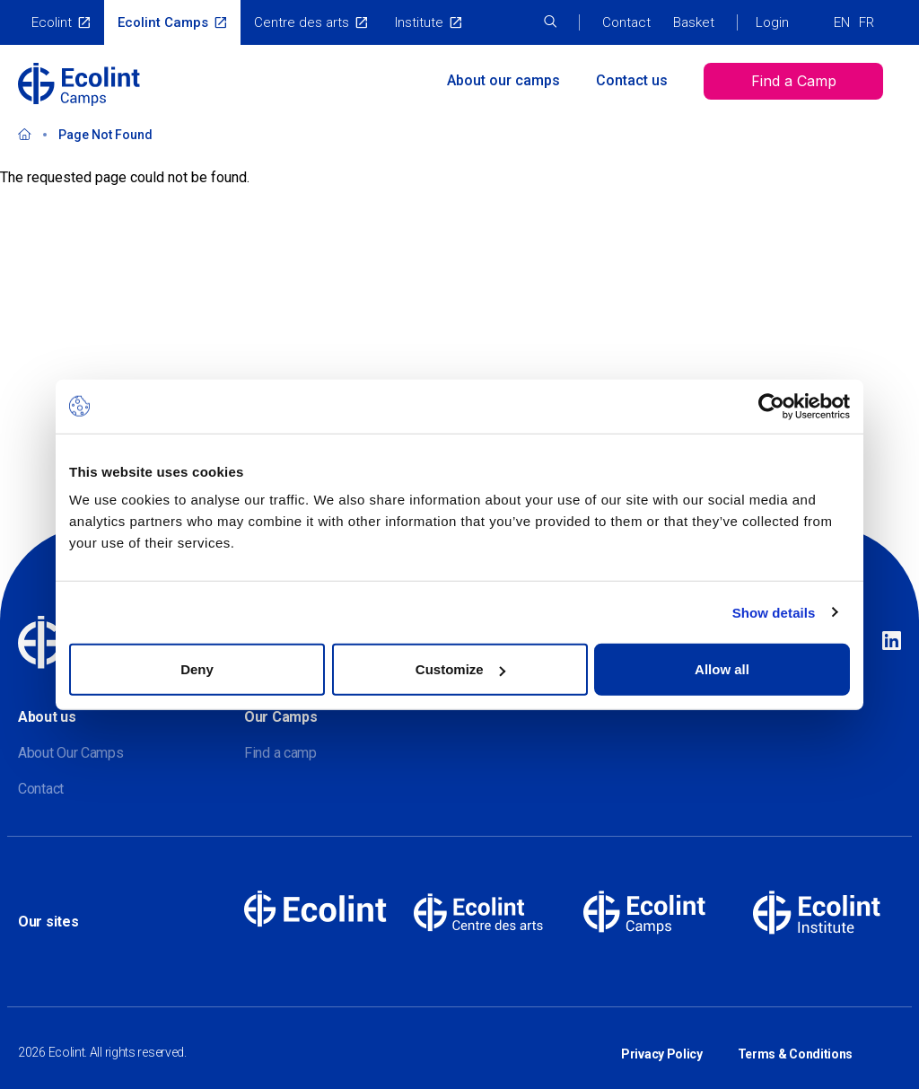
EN (842, 22)
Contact (626, 22)
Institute (419, 22)
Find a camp (280, 752)
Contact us (632, 80)
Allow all (722, 669)
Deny (197, 669)
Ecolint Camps (163, 22)
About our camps (503, 80)
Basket (693, 22)
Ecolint (51, 22)
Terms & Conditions (795, 1042)
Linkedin (891, 642)
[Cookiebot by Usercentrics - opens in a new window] (771, 405)
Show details (774, 611)
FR (866, 22)
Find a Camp (793, 81)
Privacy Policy (662, 1042)
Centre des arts (301, 22)
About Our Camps (71, 752)
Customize (460, 669)
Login (772, 22)
